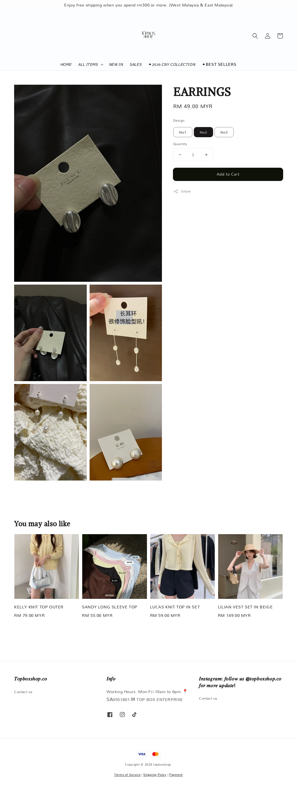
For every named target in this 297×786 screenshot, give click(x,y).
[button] (255, 36)
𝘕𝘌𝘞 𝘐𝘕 (116, 64)
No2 (203, 132)
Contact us (23, 692)
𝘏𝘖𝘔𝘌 (65, 64)
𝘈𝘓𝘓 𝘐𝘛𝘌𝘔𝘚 (88, 64)
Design (179, 120)
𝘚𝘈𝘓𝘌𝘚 (136, 64)
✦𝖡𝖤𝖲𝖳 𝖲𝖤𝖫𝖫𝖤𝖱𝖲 (219, 64)
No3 (224, 132)
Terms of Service (127, 775)
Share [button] (182, 191)
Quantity (180, 144)
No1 (183, 132)
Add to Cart (228, 174)
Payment (176, 775)
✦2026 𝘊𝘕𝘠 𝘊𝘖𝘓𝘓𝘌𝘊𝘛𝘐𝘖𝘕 (171, 64)
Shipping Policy (154, 775)
